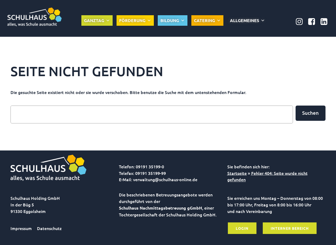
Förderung (135, 20)
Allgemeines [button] (247, 20)
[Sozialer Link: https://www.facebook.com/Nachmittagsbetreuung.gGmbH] (313, 22)
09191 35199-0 (150, 166)
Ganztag (97, 20)
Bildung (172, 20)
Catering (207, 20)
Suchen (310, 113)
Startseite (237, 173)
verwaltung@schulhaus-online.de (165, 179)
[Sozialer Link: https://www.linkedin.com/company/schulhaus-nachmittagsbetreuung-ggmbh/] (326, 22)
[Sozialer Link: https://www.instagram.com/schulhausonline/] (301, 22)
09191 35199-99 (150, 173)
